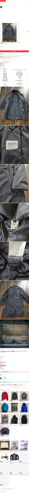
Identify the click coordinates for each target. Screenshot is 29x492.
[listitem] (14, 378)
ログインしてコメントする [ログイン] (14, 387)
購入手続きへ (14, 51)
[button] (14, 354)
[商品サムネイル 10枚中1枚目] (1, 7)
